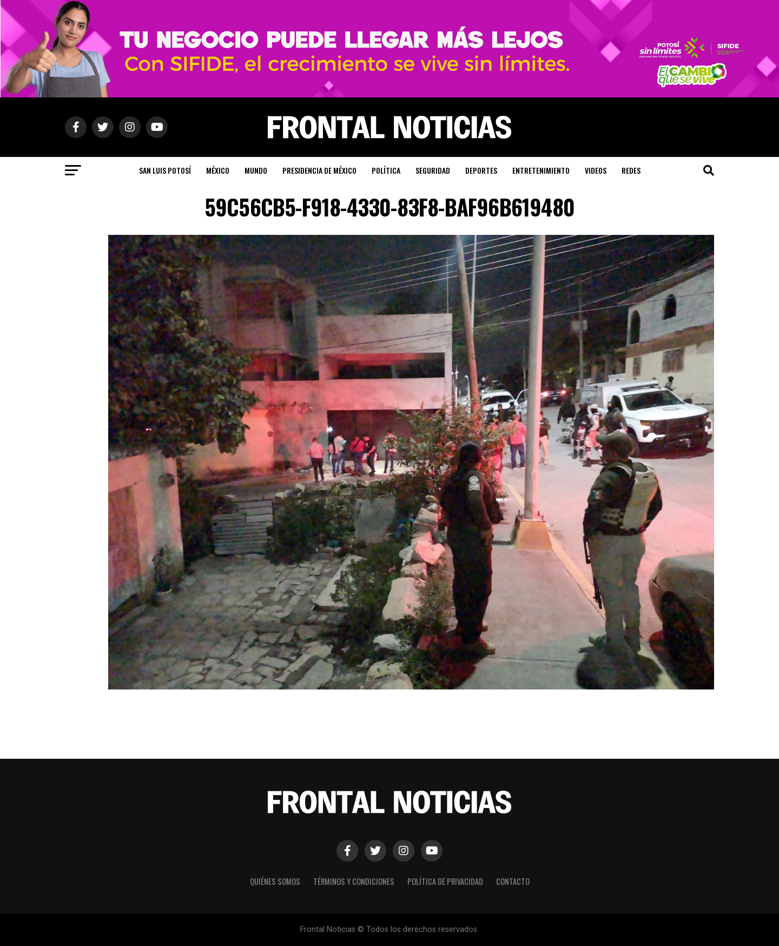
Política (386, 170)
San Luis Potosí (165, 170)
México (217, 170)
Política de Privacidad (445, 881)
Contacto (513, 881)
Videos (595, 170)
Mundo (256, 170)
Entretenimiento (541, 170)
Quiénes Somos (275, 881)
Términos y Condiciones (353, 881)
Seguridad (432, 170)
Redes (631, 170)
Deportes (481, 170)
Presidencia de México (319, 170)
